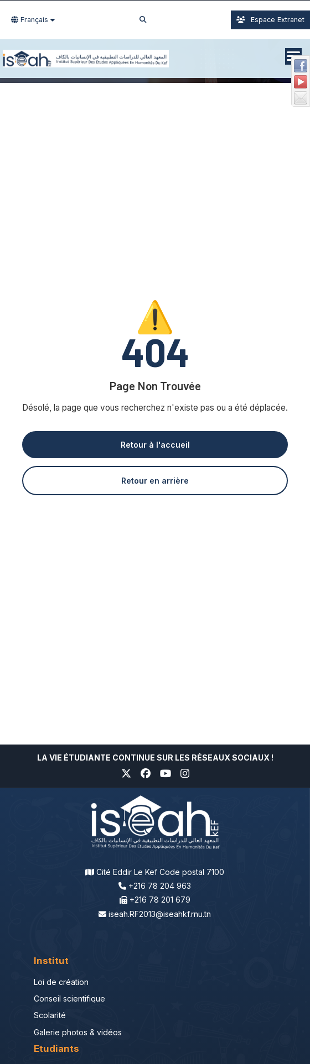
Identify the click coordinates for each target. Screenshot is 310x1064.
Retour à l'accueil (155, 444)
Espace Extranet (270, 19)
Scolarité (50, 1015)
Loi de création (61, 982)
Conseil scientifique (69, 998)
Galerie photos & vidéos (78, 1032)
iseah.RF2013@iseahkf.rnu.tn (159, 914)
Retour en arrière (155, 480)
